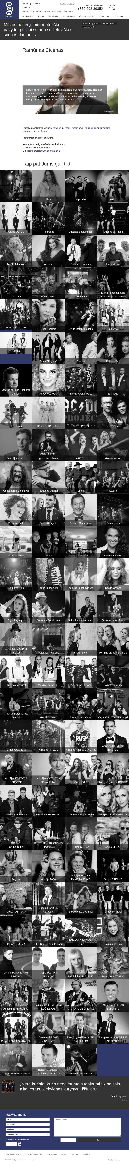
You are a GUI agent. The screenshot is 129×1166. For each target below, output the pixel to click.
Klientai (64, 1154)
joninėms (95, 24)
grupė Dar (46, 11)
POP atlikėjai (53, 16)
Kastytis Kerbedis (36, 11)
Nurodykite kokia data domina (17, 1140)
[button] (28, 1134)
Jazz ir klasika (118, 16)
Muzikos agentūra (9, 9)
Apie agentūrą (52, 1154)
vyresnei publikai (108, 24)
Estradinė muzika (68, 16)
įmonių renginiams (73, 128)
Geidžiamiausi (27, 16)
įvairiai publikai (91, 128)
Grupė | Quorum (119, 1096)
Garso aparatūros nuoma (34, 1154)
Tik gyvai (40, 16)
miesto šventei (87, 27)
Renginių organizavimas (12, 1154)
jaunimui (85, 24)
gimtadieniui (57, 128)
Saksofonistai (104, 16)
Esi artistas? (75, 1154)
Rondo (59, 11)
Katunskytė (26, 11)
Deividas (65, 11)
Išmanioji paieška (31, 3)
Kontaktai (86, 1154)
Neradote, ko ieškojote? (67, 4)
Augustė (53, 11)
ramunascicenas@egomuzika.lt (44, 151)
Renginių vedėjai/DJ (87, 16)
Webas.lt (118, 1160)
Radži (71, 11)
